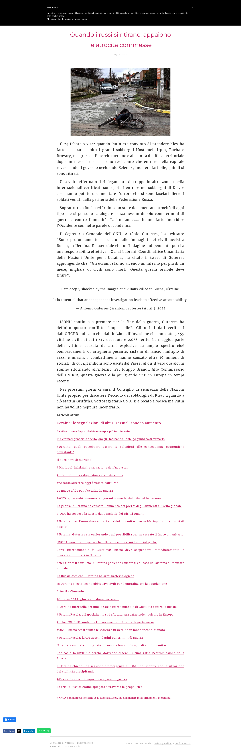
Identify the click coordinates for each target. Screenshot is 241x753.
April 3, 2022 (155, 308)
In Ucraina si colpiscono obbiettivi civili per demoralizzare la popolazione (112, 583)
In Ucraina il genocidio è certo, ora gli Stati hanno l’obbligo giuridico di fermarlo (111, 439)
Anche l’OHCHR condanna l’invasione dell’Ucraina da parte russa (105, 622)
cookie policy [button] (58, 16)
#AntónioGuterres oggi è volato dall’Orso (87, 483)
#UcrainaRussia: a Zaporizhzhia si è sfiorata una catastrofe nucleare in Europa (115, 614)
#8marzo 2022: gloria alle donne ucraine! (88, 599)
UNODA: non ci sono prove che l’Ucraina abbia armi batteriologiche (107, 542)
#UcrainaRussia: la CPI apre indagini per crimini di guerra (100, 637)
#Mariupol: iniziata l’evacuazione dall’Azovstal (92, 467)
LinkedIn (29, 731)
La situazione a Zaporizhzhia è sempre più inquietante (93, 431)
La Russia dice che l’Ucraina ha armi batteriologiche (95, 576)
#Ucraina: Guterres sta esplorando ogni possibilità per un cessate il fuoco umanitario (120, 534)
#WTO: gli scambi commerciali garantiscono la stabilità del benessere (109, 498)
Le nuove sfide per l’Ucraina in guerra (85, 490)
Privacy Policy (163, 743)
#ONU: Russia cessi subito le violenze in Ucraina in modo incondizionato (111, 630)
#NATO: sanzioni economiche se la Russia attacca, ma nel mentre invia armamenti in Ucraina (113, 697)
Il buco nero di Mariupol (75, 460)
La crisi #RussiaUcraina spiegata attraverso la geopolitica (99, 687)
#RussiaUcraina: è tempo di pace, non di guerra (92, 679)
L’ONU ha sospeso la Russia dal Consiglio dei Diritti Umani (100, 513)
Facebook (9, 731)
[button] (192, 7)
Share (10, 719)
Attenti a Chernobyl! (72, 591)
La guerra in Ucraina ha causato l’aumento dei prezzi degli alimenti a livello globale (119, 506)
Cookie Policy (183, 743)
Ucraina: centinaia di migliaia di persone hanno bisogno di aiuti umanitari (112, 645)
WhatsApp (44, 730)
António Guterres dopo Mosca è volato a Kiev (90, 475)
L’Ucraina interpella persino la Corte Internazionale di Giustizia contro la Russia (117, 607)
